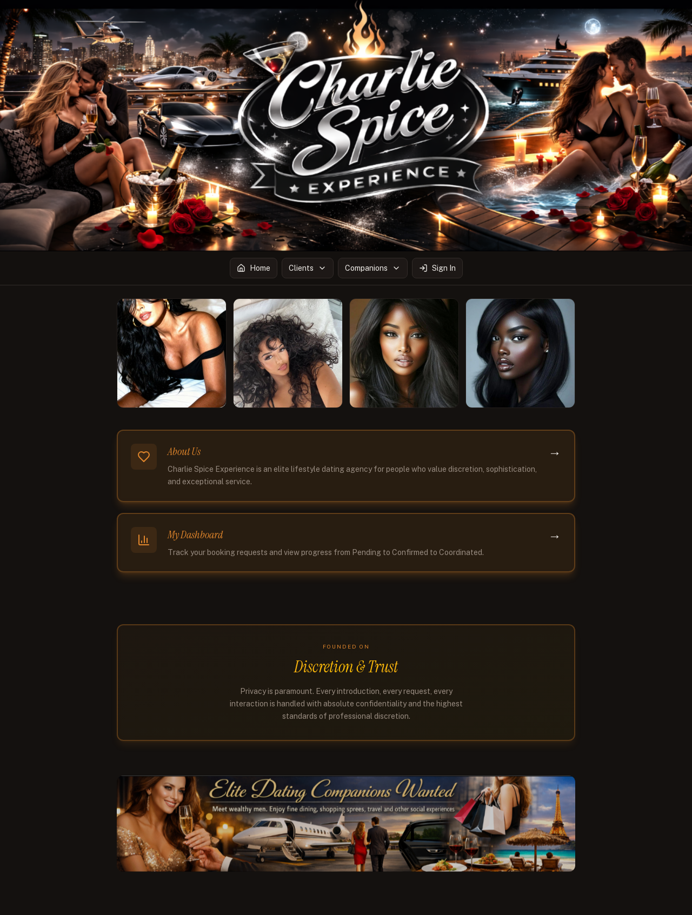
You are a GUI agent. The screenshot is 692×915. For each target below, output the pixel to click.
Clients (308, 268)
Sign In (437, 268)
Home (253, 268)
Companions (373, 268)
